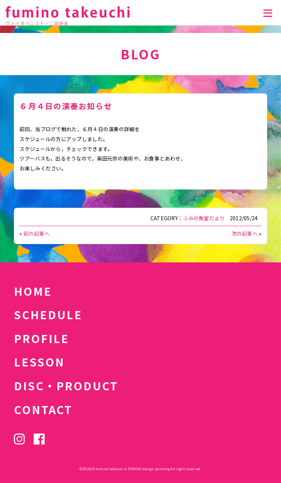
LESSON (39, 362)
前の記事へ (36, 233)
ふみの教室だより (204, 218)
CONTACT (43, 409)
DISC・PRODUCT (66, 385)
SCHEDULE (48, 314)
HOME (33, 291)
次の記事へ (245, 233)
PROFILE (41, 338)
